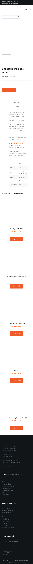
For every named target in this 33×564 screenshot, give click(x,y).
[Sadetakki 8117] (16, 353)
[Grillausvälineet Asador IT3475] (16, 259)
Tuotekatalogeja (7, 490)
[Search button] (18, 17)
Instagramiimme (18, 143)
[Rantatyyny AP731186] (16, 211)
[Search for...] (9, 17)
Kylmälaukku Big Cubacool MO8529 (16, 418)
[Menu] (30, 9)
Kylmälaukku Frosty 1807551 (16, 323)
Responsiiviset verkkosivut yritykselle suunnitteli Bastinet (18, 561)
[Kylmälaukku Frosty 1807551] (16, 306)
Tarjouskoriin (9, 90)
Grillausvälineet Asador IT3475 (16, 276)
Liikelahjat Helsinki (7, 551)
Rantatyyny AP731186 (16, 229)
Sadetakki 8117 (16, 371)
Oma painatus (6, 494)
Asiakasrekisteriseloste (9, 482)
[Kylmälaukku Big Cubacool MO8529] (16, 400)
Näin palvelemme (7, 480)
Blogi (3, 492)
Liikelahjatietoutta (8, 486)
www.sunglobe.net (8, 466)
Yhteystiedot (6, 488)
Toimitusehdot (6, 484)
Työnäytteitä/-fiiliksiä (11, 541)
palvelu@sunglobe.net (14, 462)
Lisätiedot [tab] (16, 106)
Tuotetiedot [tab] (16, 102)
